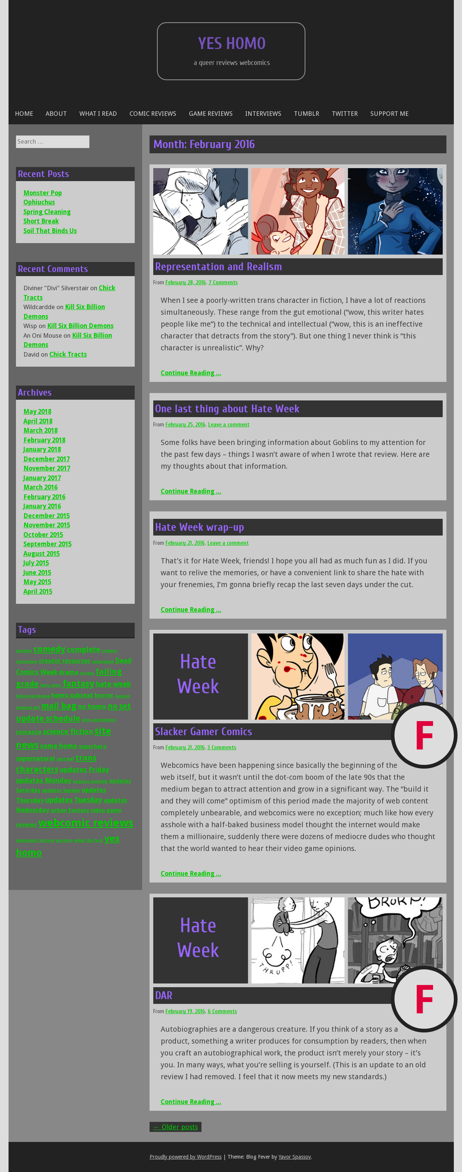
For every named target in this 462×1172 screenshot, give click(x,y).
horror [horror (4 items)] (104, 695)
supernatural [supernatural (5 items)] (35, 758)
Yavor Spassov (295, 1157)
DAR (164, 995)
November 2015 (46, 525)
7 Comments (223, 282)
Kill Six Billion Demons (80, 326)
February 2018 (44, 440)
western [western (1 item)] (64, 840)
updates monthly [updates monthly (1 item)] (90, 781)
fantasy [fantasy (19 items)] (78, 683)
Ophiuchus (39, 202)
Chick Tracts (68, 354)
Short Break (41, 221)
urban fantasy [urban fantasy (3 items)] (70, 810)
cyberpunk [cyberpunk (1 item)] (103, 661)
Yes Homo (232, 43)
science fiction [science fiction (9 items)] (68, 731)
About (56, 113)
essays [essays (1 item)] (87, 673)
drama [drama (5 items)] (69, 672)
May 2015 (37, 582)
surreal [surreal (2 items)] (65, 759)
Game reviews (211, 113)
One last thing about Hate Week (227, 408)
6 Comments (222, 1011)
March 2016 (40, 487)
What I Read (98, 113)
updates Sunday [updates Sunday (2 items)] (61, 790)
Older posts (175, 1127)
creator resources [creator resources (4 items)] (65, 660)
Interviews (263, 113)
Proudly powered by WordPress (186, 1157)
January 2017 (42, 478)
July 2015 (36, 563)
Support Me (389, 113)
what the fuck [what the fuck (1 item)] (88, 840)
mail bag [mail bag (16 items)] (58, 706)
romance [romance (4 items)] (29, 732)
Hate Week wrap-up (199, 527)
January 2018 (42, 449)
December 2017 (46, 459)
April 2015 (37, 591)
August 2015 (41, 553)
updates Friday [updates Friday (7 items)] (84, 769)
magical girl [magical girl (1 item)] (28, 707)
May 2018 (37, 411)
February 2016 (44, 497)
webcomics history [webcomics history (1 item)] (35, 840)
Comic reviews (153, 113)
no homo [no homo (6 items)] (92, 706)
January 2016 (42, 506)
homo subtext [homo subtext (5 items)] (72, 695)
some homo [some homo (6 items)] (58, 746)
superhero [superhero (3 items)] (93, 746)
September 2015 (47, 544)
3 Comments (221, 747)
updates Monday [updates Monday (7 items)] (43, 780)
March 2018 (40, 430)
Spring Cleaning (47, 212)
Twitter (345, 113)
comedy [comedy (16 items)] (49, 649)
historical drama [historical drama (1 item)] (33, 696)
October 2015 (43, 534)
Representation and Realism (218, 266)
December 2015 (46, 516)
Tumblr (306, 113)
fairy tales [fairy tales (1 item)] (50, 685)
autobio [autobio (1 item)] (24, 650)
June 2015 (37, 572)
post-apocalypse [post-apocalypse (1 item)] (99, 719)
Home (24, 113)
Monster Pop (42, 193)
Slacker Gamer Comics (203, 731)
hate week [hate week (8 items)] (113, 684)
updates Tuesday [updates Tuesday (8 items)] (73, 800)
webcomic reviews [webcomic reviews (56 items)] (86, 822)
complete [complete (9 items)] (83, 649)
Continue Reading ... (191, 373)
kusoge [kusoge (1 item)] (122, 696)
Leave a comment (228, 425)
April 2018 (37, 421)
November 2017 (46, 468)
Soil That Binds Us (50, 231)
